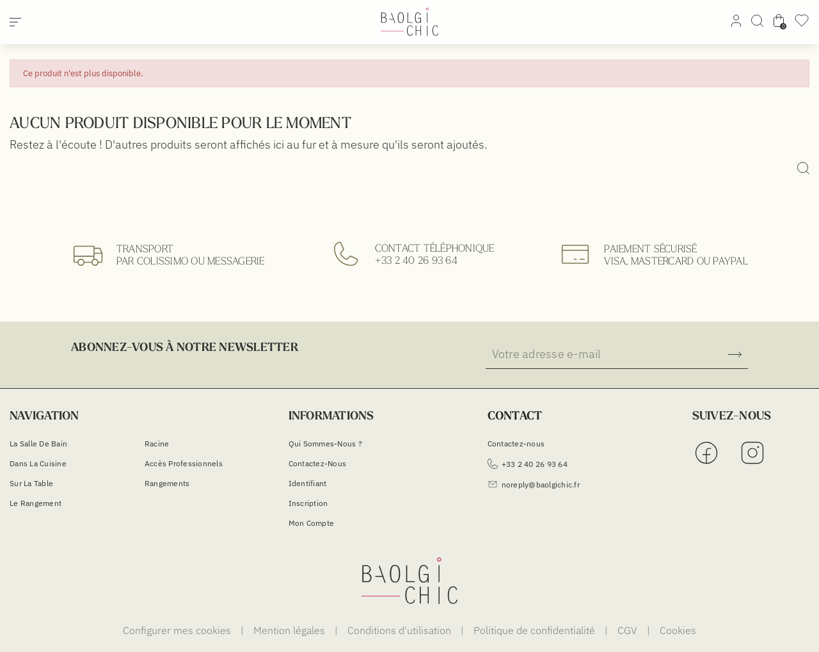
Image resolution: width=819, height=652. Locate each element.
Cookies (678, 630)
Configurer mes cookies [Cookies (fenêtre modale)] (178, 630)
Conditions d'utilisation (400, 630)
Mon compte (312, 523)
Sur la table (31, 483)
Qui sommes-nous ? (325, 443)
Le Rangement (35, 503)
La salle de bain (38, 443)
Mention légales (290, 630)
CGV (628, 630)
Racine (157, 443)
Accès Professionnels (184, 463)
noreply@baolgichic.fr (534, 484)
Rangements (167, 483)
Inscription (308, 503)
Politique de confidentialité (535, 630)
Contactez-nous (318, 463)
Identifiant (308, 483)
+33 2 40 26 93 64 (416, 260)
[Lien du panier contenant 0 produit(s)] (779, 23)
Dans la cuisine (38, 463)
